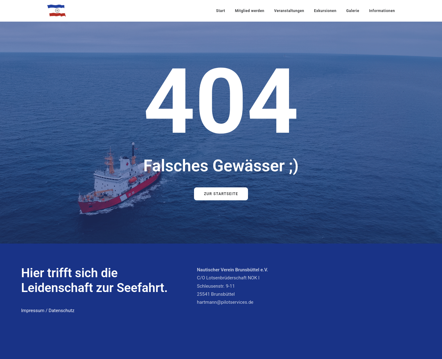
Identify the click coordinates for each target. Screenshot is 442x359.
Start (220, 11)
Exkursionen (325, 11)
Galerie (352, 11)
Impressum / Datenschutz (48, 310)
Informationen (382, 11)
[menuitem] (222, 10)
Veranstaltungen (289, 11)
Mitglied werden (249, 11)
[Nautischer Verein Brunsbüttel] (56, 11)
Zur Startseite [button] (221, 194)
